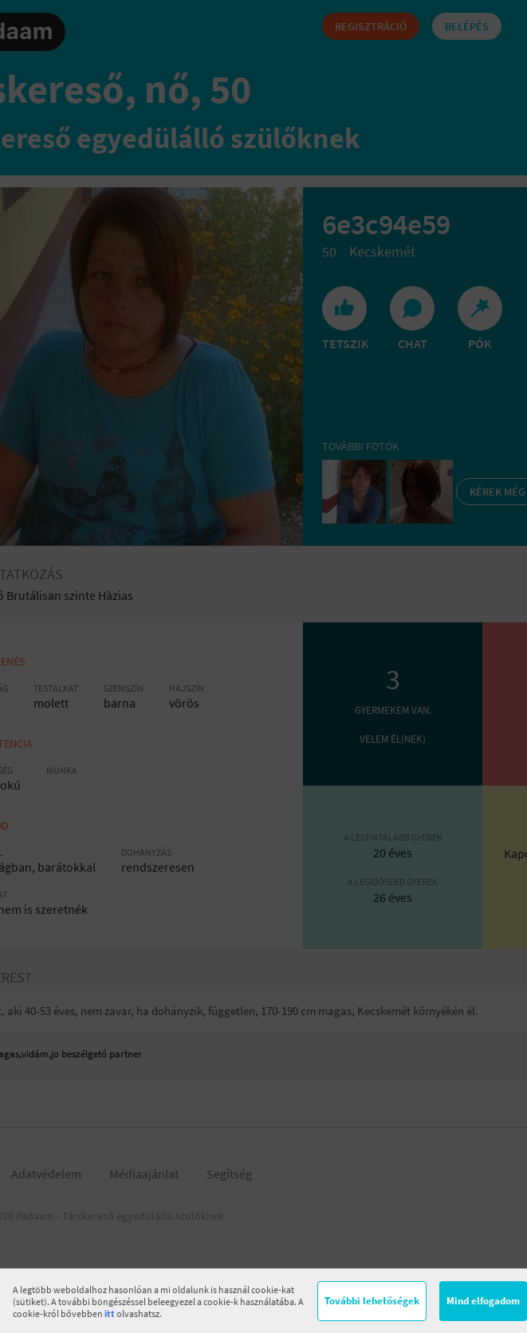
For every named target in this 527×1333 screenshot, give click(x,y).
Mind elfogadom (483, 1301)
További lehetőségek (371, 1301)
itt (109, 1313)
